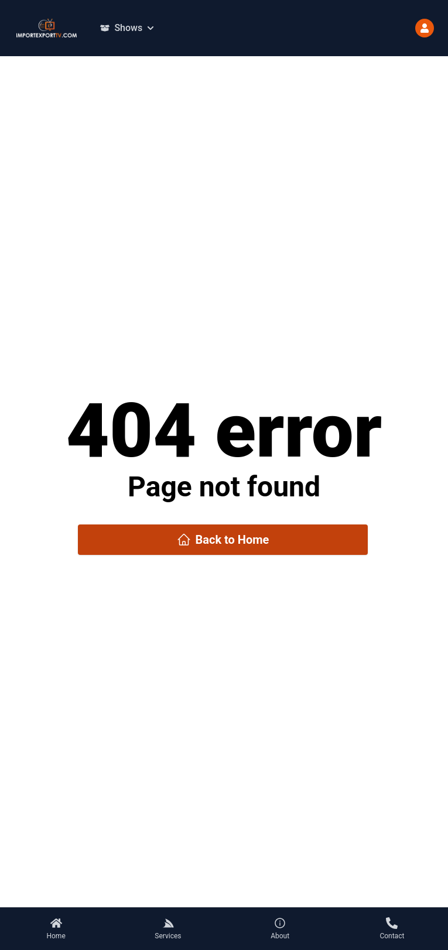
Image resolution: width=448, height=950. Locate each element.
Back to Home (223, 540)
